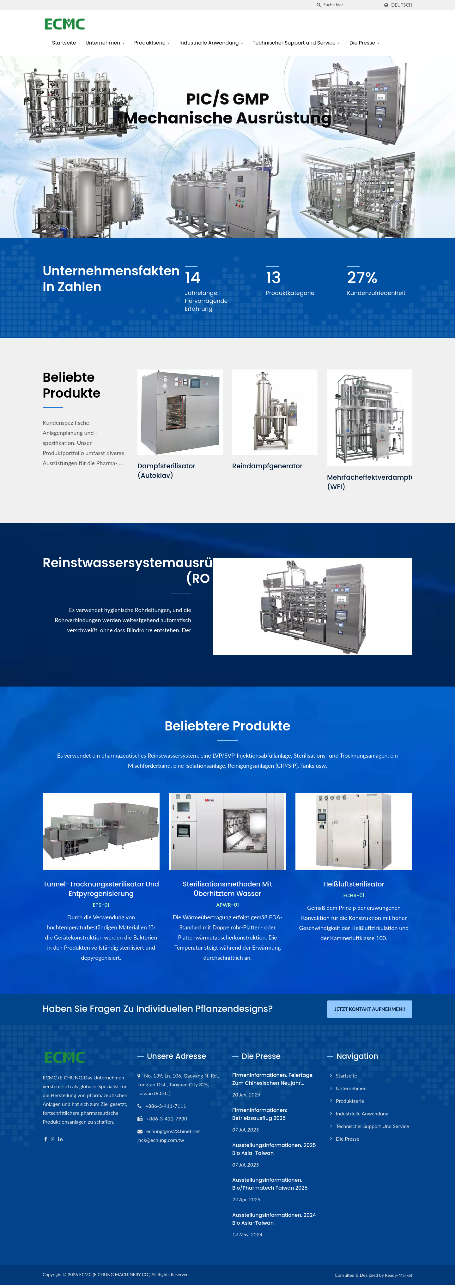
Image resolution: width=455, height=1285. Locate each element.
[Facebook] (45, 1139)
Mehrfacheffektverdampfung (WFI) (375, 482)
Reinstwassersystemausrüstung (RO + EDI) (146, 570)
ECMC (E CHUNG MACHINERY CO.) (114, 1274)
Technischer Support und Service (296, 42)
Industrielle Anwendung (211, 42)
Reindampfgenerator (267, 466)
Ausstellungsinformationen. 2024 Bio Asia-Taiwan (274, 1219)
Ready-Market (398, 1275)
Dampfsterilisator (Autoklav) (166, 470)
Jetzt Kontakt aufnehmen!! (369, 1009)
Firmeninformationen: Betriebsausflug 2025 (259, 1114)
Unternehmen (105, 42)
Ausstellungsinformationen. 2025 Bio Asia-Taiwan (274, 1149)
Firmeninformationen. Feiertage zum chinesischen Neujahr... (272, 1079)
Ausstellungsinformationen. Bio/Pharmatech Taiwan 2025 (270, 1184)
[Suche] (318, 5)
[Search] (351, 5)
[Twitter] (52, 1139)
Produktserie (152, 42)
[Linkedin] (60, 1139)
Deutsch (401, 5)
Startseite (64, 42)
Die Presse (364, 42)
